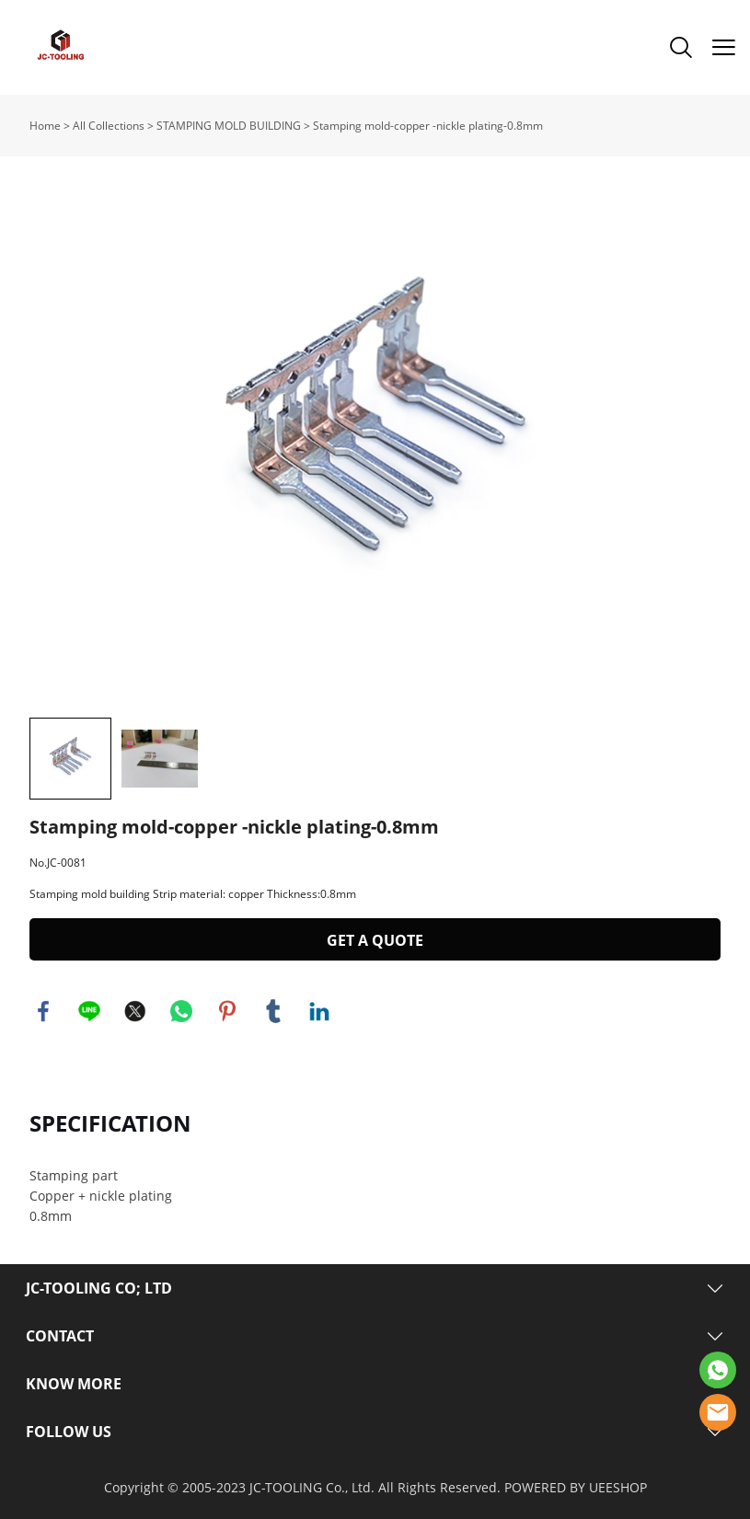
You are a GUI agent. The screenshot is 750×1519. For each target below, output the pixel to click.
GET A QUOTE (375, 940)
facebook (43, 1011)
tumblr (273, 1011)
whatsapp (181, 1011)
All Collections (108, 125)
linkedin (319, 1011)
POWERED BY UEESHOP (575, 1487)
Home (45, 125)
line (89, 1011)
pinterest (227, 1011)
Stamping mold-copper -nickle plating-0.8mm (428, 125)
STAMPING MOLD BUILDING (228, 125)
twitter (135, 1011)
